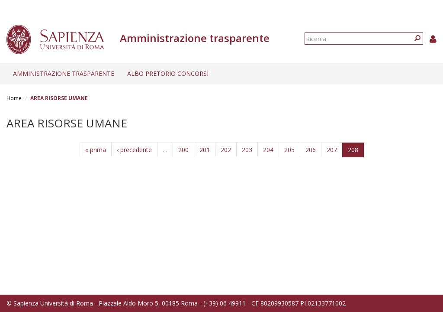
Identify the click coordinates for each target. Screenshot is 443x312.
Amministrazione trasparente (63, 73)
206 (310, 150)
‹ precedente (134, 150)
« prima (95, 150)
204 (268, 150)
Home (14, 98)
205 (289, 150)
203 (247, 150)
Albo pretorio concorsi (168, 73)
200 (183, 150)
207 (332, 150)
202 (226, 150)
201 (204, 150)
